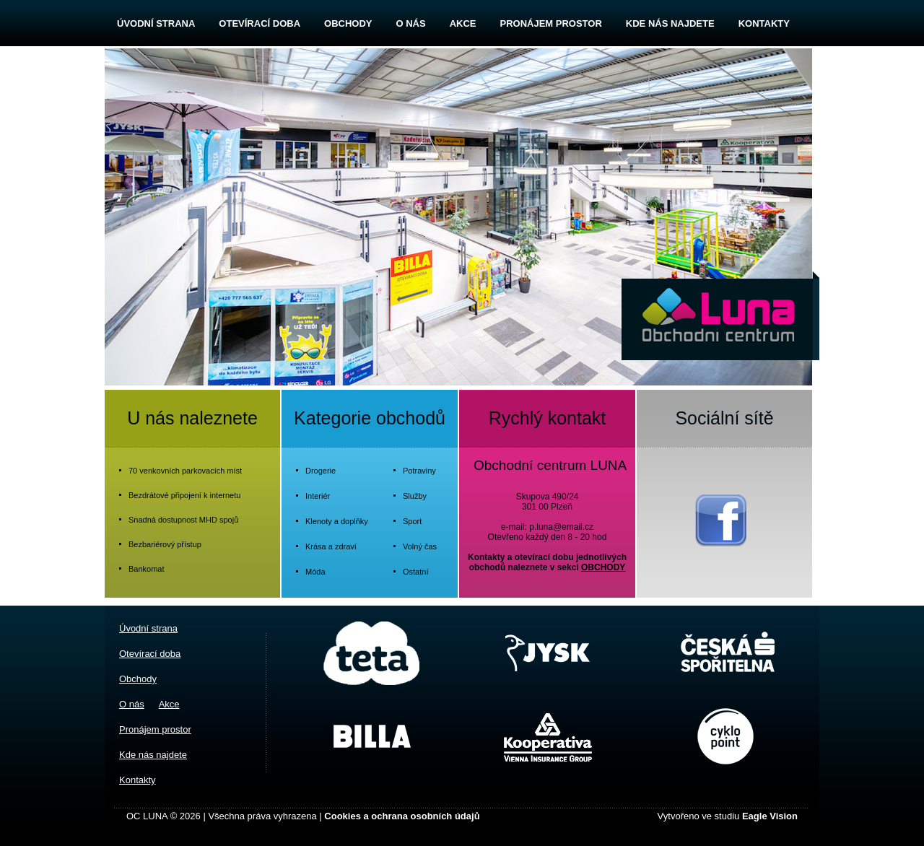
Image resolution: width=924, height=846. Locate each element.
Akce (463, 23)
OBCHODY (603, 567)
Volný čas (420, 546)
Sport (412, 521)
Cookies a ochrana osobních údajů (401, 816)
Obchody (348, 23)
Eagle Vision (770, 816)
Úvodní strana (156, 23)
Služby (415, 496)
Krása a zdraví (331, 546)
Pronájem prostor (550, 23)
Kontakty (764, 23)
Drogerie (320, 470)
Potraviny (419, 470)
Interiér (317, 496)
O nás (410, 23)
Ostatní (415, 571)
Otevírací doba (259, 23)
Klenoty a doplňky (336, 521)
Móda (315, 571)
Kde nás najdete (670, 23)
